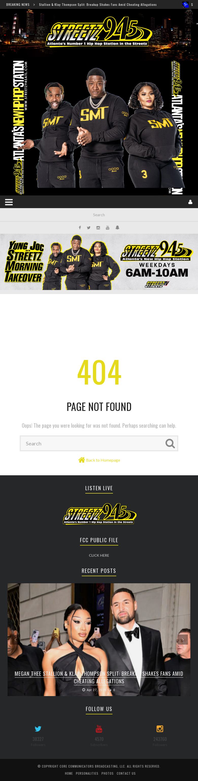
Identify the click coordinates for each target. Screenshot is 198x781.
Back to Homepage (103, 460)
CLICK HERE (99, 555)
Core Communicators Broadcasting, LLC (92, 766)
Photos (108, 773)
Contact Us (126, 773)
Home (69, 773)
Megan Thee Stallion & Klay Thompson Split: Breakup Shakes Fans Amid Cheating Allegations (92, 4)
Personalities (87, 773)
